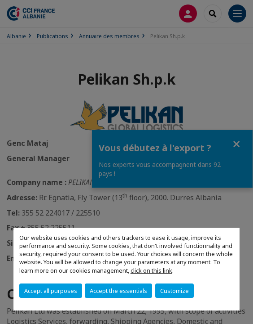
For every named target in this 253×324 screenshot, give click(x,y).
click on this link (151, 270)
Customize (174, 291)
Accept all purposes (50, 291)
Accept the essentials (118, 291)
